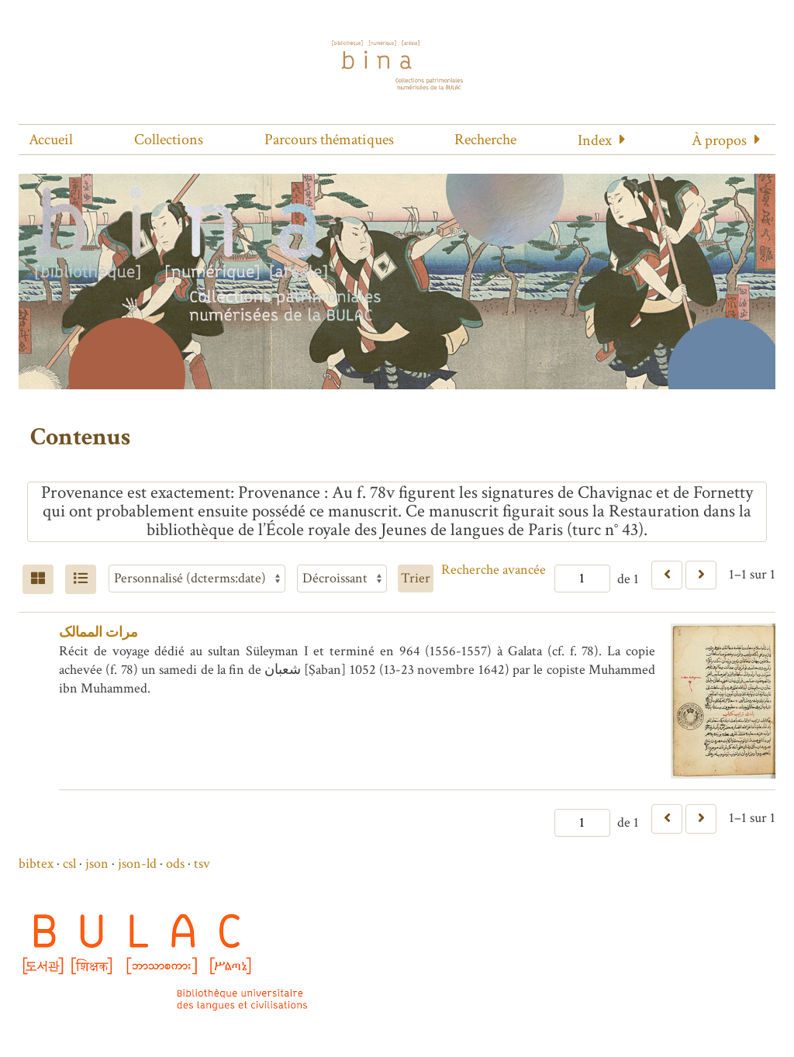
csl (69, 863)
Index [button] (595, 140)
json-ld (137, 863)
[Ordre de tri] (342, 578)
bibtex (36, 863)
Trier (415, 578)
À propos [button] (719, 140)
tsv (202, 863)
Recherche (485, 140)
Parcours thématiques (329, 140)
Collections (168, 140)
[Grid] (38, 579)
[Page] (582, 578)
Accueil (51, 140)
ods (175, 863)
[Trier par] (197, 578)
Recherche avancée (493, 570)
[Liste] (80, 579)
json (97, 863)
